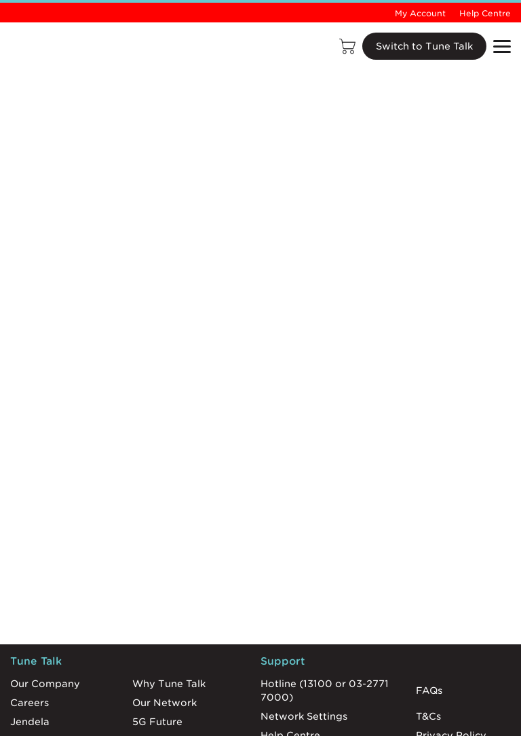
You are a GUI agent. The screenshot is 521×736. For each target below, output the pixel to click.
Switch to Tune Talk (424, 46)
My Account (420, 13)
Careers (29, 702)
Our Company (45, 683)
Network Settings (303, 716)
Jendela (30, 721)
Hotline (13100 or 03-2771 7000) (324, 690)
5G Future (157, 721)
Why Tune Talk (169, 683)
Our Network (164, 702)
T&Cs (428, 716)
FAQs (429, 690)
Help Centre (485, 13)
